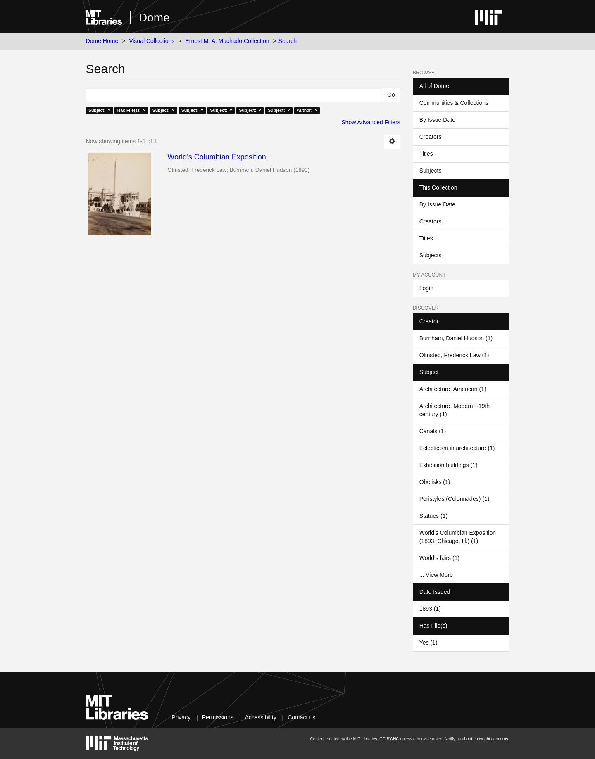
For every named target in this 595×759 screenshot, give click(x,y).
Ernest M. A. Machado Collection (227, 41)
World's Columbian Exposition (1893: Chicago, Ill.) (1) (457, 536)
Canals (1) (432, 431)
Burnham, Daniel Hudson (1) (456, 338)
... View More (436, 575)
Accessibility (260, 717)
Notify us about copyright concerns (476, 739)
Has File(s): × (131, 110)
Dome (154, 17)
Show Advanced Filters (370, 122)
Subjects (430, 170)
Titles (426, 153)
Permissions (217, 717)
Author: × (307, 110)
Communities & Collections (453, 103)
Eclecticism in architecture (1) (457, 448)
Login (426, 288)
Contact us (301, 717)
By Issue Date (437, 119)
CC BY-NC (389, 739)
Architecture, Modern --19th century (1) (454, 410)
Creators (430, 136)
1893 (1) (430, 608)
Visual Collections (151, 41)
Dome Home (102, 41)
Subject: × (99, 110)
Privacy (180, 717)
